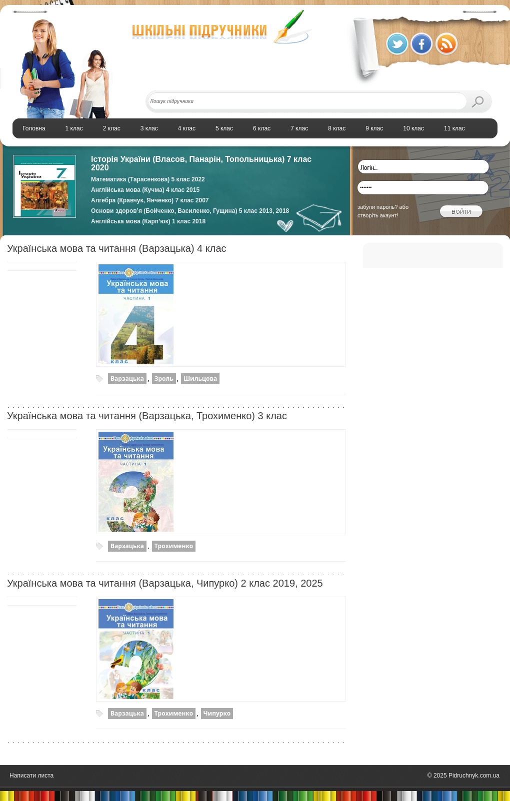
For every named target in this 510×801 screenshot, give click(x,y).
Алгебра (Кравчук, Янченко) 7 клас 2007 (150, 200)
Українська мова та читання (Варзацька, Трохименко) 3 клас (147, 415)
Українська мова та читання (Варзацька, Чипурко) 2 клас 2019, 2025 (165, 583)
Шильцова (200, 378)
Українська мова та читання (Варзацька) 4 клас (116, 248)
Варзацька (127, 378)
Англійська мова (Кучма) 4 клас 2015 (145, 189)
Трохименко (174, 546)
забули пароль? (378, 207)
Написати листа (32, 775)
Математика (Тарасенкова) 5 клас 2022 (148, 179)
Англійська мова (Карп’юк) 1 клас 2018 (148, 221)
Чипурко (217, 713)
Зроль (164, 378)
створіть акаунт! (378, 215)
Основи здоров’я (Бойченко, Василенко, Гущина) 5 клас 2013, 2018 (190, 210)
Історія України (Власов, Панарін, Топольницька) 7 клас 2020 (201, 163)
